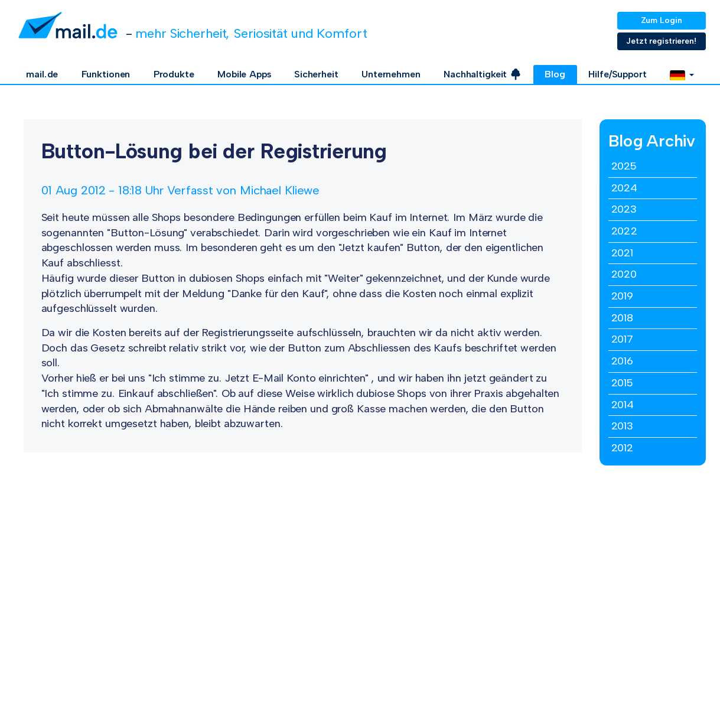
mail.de (42, 74)
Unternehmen (391, 74)
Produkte (174, 74)
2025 (624, 165)
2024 (624, 187)
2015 (622, 382)
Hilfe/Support (617, 74)
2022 (624, 230)
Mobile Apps (244, 74)
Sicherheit (316, 74)
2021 (622, 252)
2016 (622, 360)
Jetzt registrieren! (661, 41)
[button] (681, 74)
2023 (624, 209)
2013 (622, 425)
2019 (622, 295)
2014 (622, 404)
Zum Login (661, 20)
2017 (622, 339)
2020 (624, 274)
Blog (555, 74)
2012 (622, 447)
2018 (622, 317)
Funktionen (106, 74)
